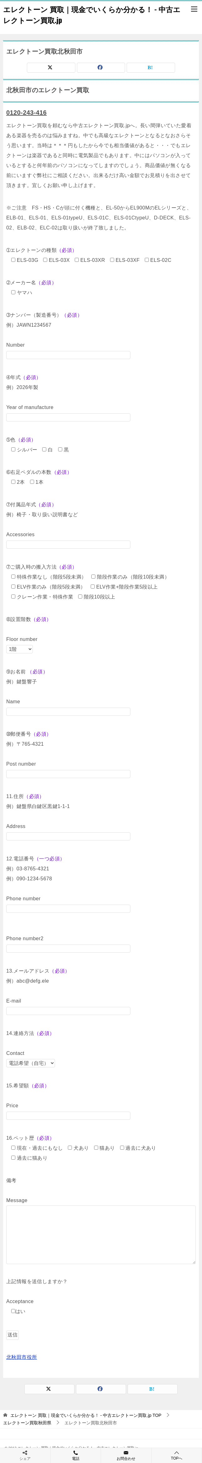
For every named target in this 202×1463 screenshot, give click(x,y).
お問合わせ (126, 1455)
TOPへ (176, 1455)
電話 (75, 1455)
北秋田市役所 (21, 1357)
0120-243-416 (26, 112)
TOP (85, 1415)
